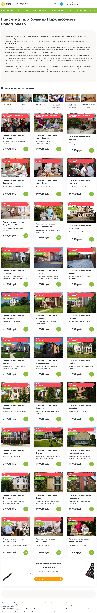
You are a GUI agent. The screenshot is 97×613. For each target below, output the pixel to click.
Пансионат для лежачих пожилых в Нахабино (78, 609)
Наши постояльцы (58, 10)
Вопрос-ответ (81, 10)
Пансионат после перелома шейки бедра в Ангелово (49, 609)
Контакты (93, 10)
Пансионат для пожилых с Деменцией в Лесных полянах (72, 606)
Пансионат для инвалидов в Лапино (39, 603)
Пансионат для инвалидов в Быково (45, 606)
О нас (26, 10)
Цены (18, 10)
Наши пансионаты (7, 10)
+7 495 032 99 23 (71, 5)
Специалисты (43, 10)
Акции (34, 10)
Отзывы (70, 10)
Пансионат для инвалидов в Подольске (61, 603)
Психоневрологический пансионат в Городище (15, 603)
